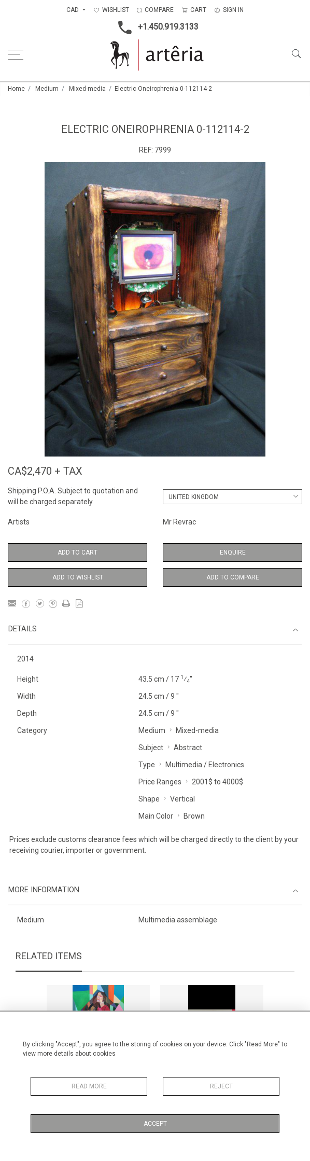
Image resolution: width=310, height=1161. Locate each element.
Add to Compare (232, 577)
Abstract (188, 747)
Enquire (233, 552)
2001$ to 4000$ (217, 782)
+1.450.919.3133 (155, 27)
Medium (47, 88)
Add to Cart (77, 552)
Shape (149, 799)
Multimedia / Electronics (204, 765)
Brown (194, 816)
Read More (89, 1086)
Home (16, 88)
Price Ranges (159, 782)
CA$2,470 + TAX (45, 471)
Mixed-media (87, 88)
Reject (221, 1086)
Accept (155, 1123)
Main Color (155, 816)
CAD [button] (73, 9)
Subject (150, 747)
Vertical (182, 799)
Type (146, 765)
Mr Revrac (179, 522)
